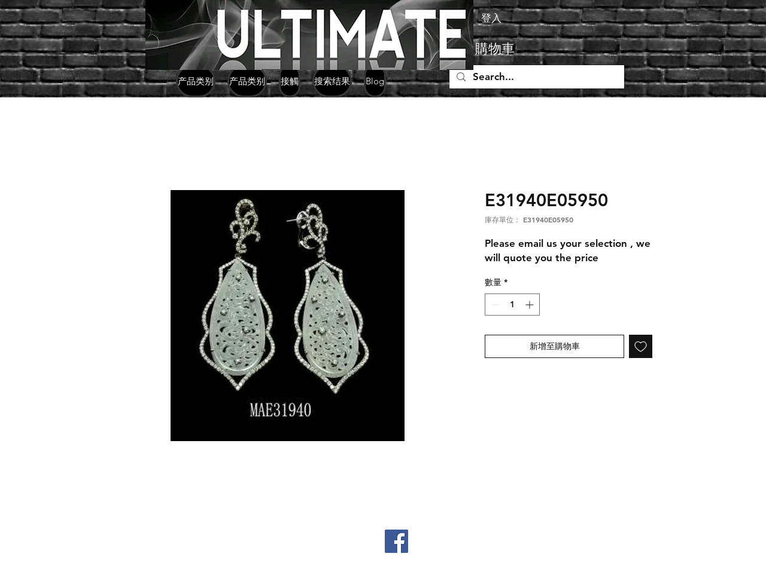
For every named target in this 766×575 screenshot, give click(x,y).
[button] (514, 48)
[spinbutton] (512, 304)
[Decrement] (494, 304)
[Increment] (530, 304)
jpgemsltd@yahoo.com (165, 565)
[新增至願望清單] (640, 346)
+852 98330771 (179, 546)
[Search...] (536, 77)
